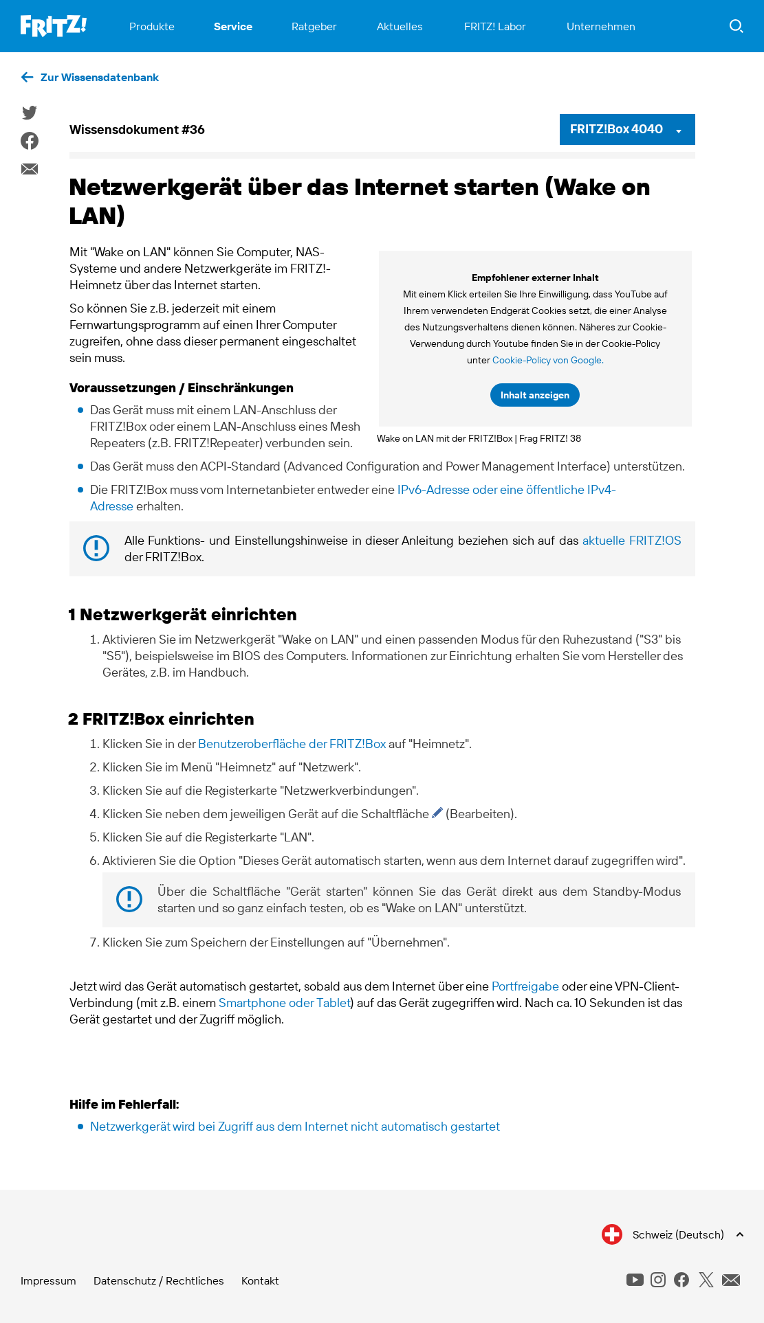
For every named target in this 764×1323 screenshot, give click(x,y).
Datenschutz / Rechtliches (159, 1280)
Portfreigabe (525, 986)
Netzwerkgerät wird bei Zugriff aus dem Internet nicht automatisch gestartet (295, 1126)
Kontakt (260, 1280)
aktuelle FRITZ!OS (631, 540)
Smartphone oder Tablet (284, 1002)
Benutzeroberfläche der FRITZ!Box (292, 743)
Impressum (48, 1280)
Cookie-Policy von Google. (548, 360)
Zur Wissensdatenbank (100, 77)
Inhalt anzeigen (535, 395)
